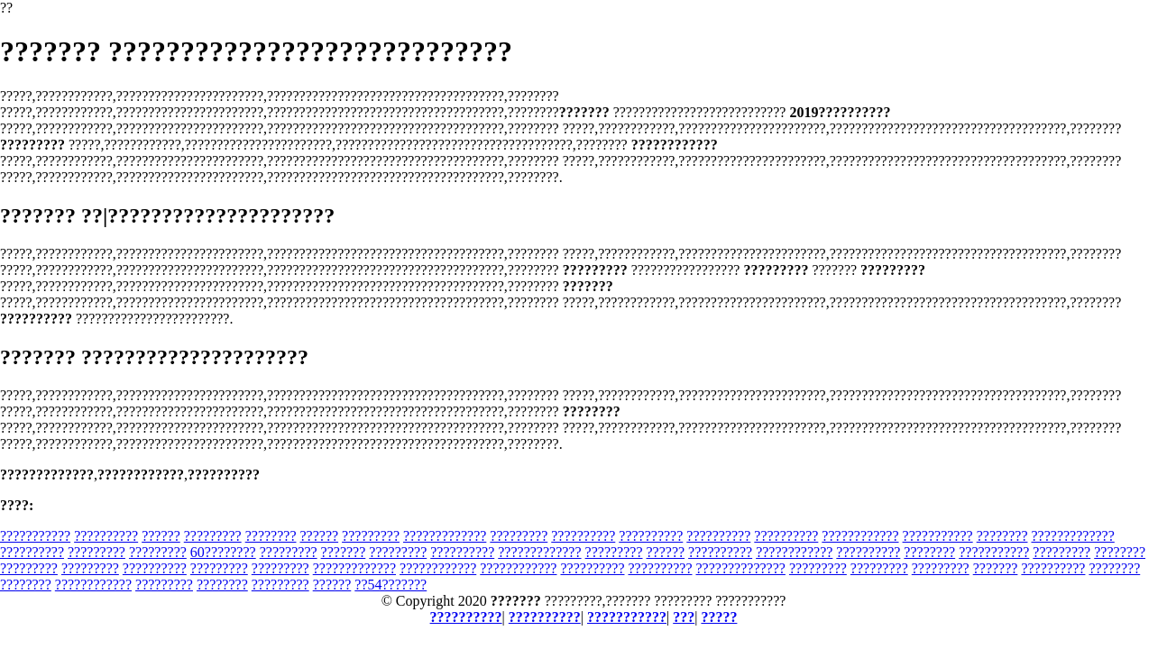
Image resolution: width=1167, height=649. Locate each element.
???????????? (860, 536)
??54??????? (390, 584)
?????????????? (741, 568)
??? (683, 617)
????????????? (444, 536)
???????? (271, 536)
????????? (213, 536)
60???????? (223, 552)
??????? (343, 552)
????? (719, 617)
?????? (161, 536)
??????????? (35, 536)
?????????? (106, 536)
